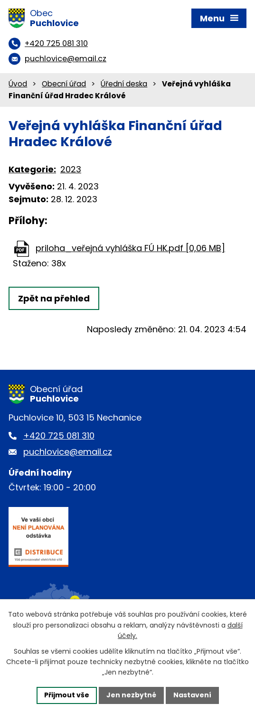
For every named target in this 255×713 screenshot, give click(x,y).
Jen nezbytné (131, 695)
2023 (70, 169)
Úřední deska (124, 84)
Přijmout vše (66, 695)
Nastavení (192, 695)
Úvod (18, 84)
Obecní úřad (64, 84)
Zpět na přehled (54, 298)
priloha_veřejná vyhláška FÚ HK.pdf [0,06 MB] (130, 248)
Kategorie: (32, 169)
